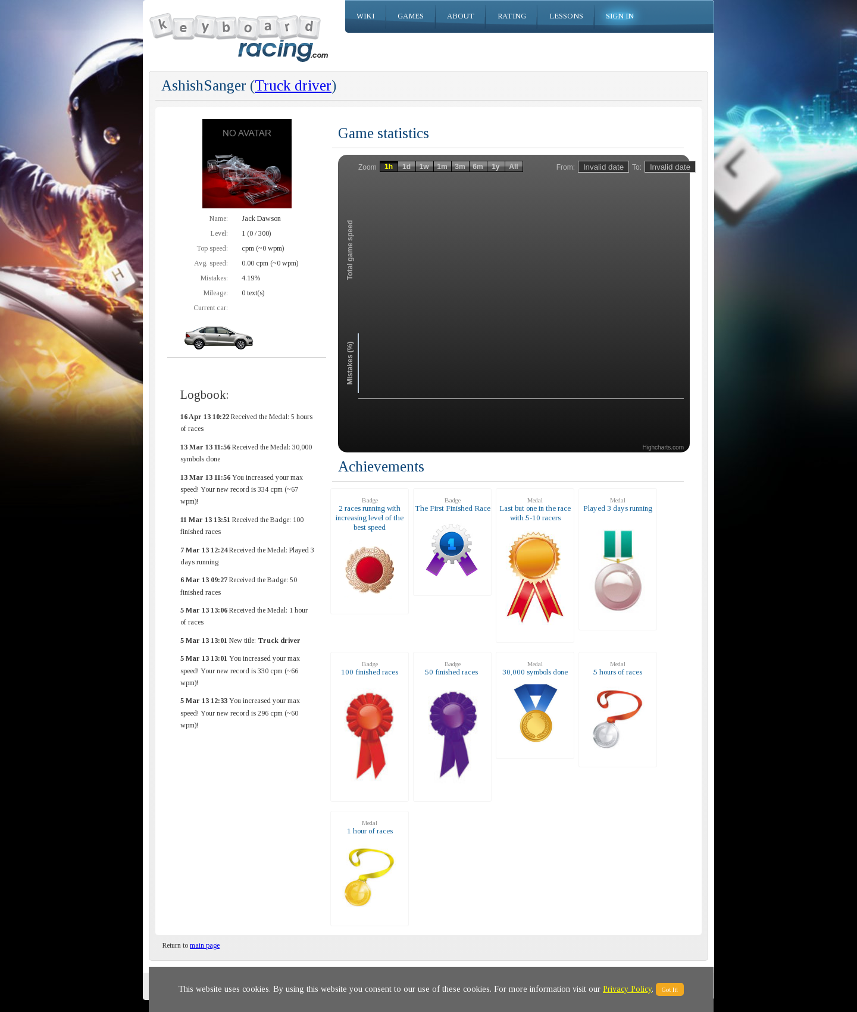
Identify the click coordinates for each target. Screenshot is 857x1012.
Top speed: (212, 248)
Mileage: (216, 293)
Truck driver (293, 85)
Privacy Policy (627, 989)
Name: (218, 218)
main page (205, 945)
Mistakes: (214, 278)
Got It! (670, 989)
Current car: (210, 308)
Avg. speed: (211, 263)
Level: (219, 233)
